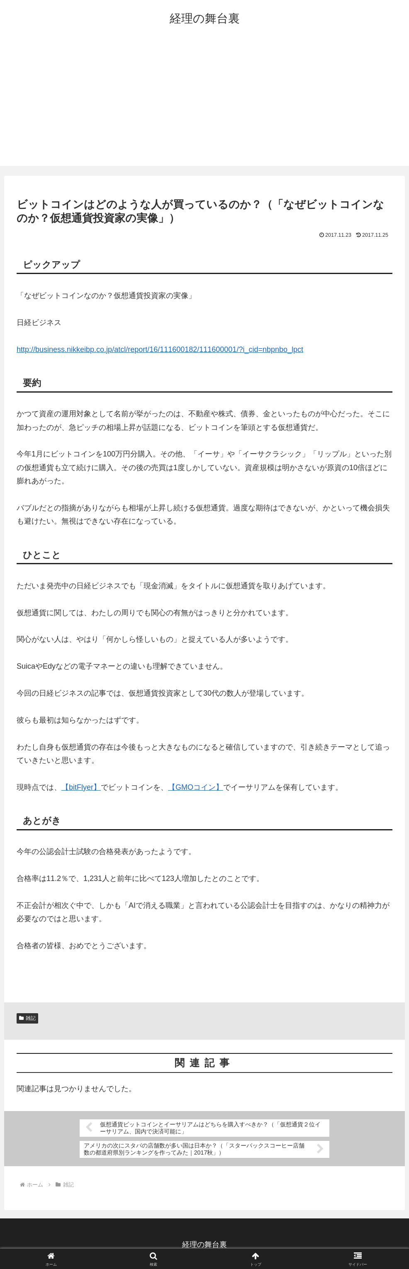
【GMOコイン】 (195, 787)
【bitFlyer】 (81, 787)
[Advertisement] (204, 104)
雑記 (27, 1018)
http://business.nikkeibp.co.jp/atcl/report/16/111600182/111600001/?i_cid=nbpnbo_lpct (160, 349)
